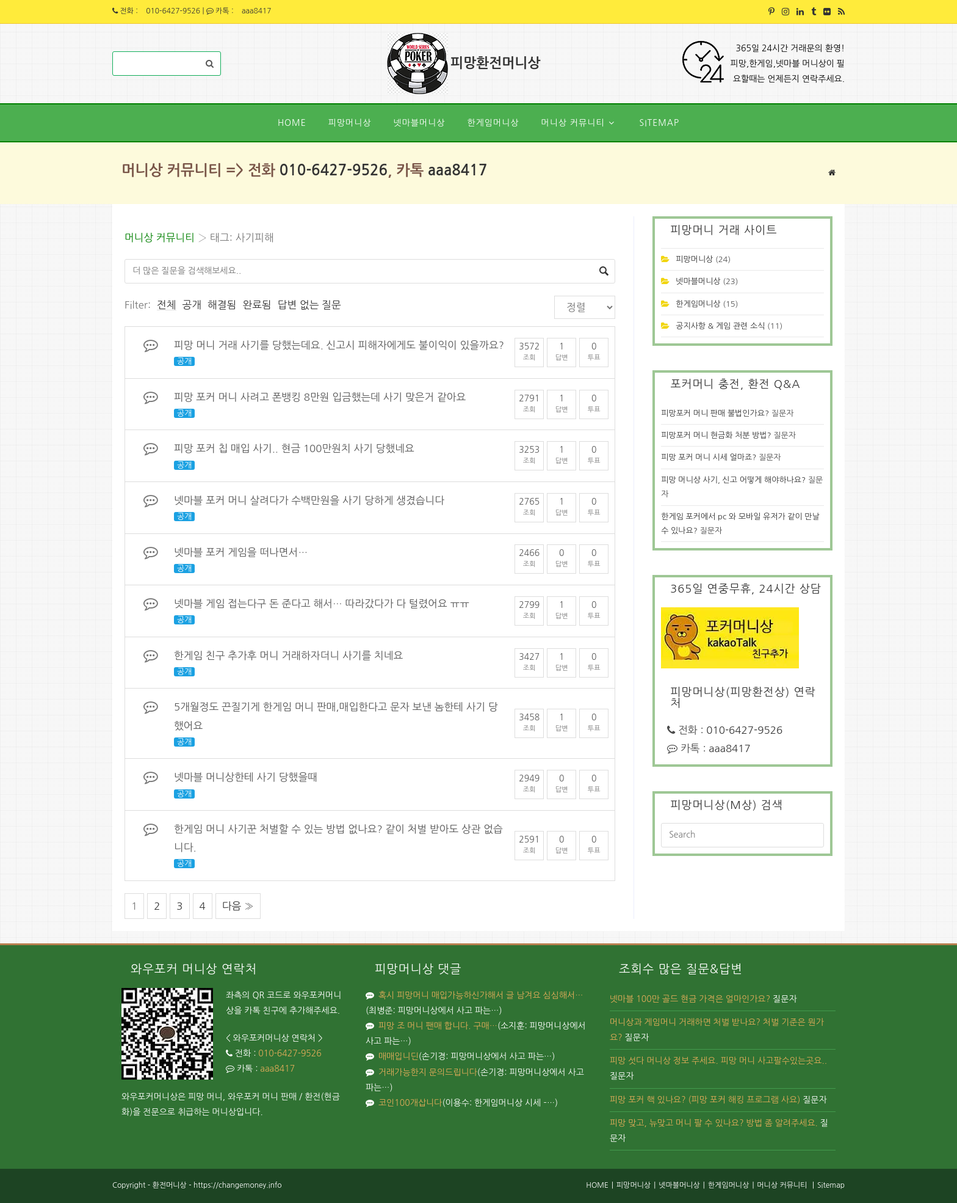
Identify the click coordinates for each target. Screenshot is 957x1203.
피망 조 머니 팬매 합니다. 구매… (437, 1026)
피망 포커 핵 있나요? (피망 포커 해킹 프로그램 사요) (705, 1099)
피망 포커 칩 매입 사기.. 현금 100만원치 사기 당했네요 (294, 448)
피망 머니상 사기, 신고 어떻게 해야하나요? (733, 480)
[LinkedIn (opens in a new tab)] (800, 11)
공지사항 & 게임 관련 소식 (720, 326)
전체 (166, 305)
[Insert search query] (742, 835)
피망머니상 (694, 259)
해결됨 (222, 305)
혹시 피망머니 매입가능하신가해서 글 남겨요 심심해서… (480, 995)
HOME (597, 1185)
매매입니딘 (398, 1056)
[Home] (832, 173)
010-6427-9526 (173, 11)
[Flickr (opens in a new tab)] (827, 11)
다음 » (238, 906)
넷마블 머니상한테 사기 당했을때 (245, 777)
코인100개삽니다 (410, 1103)
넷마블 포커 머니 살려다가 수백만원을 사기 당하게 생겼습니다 (309, 500)
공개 (192, 305)
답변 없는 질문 (309, 305)
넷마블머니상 (698, 281)
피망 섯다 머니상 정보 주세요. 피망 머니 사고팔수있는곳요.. (718, 1060)
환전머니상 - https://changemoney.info (216, 1185)
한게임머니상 (698, 304)
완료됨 (256, 305)
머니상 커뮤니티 (160, 238)
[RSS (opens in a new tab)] (839, 11)
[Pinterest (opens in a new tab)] (771, 11)
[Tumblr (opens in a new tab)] (813, 11)
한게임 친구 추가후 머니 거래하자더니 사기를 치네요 (288, 655)
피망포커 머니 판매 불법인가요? (715, 413)
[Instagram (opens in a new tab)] (785, 11)
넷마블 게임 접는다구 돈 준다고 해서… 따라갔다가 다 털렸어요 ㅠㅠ (321, 604)
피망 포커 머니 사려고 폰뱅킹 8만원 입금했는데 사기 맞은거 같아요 (320, 397)
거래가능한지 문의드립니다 (427, 1072)
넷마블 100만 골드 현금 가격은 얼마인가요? (690, 999)
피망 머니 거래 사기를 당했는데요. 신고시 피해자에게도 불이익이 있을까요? (339, 345)
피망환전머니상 (496, 63)
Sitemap (831, 1185)
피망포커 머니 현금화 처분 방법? (716, 435)
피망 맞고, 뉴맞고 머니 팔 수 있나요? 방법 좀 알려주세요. (714, 1123)
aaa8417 (257, 11)
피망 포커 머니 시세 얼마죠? (708, 457)
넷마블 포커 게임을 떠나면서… (241, 552)
